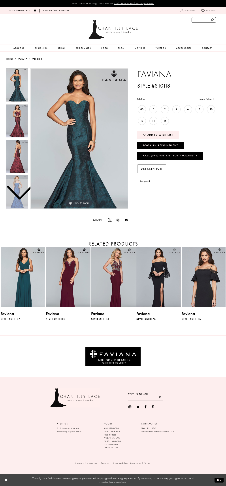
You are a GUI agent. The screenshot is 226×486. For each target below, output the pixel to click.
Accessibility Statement (127, 463)
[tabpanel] (79, 138)
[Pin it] (118, 220)
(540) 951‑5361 (148, 428)
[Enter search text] (204, 20)
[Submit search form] (212, 20)
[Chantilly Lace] (113, 29)
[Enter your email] (145, 397)
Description (152, 169)
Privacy (105, 463)
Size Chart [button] (207, 99)
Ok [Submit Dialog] (219, 480)
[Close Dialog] (6, 480)
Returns (79, 463)
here (123, 482)
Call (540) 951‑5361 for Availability (170, 155)
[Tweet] (110, 220)
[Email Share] (126, 220)
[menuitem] (19, 48)
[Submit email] (159, 397)
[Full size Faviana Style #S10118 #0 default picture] (79, 138)
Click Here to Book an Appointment (134, 3)
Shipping (92, 463)
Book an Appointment (160, 145)
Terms (148, 463)
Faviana (22, 59)
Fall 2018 (37, 59)
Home (9, 59)
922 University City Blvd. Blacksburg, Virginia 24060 (69, 430)
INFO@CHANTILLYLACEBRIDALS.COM (157, 431)
